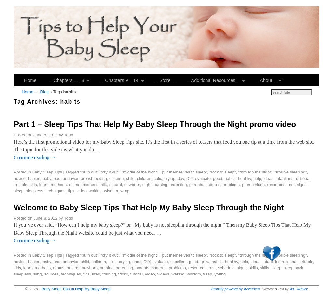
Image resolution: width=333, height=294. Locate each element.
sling (37, 274)
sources (51, 274)
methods (59, 184)
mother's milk (95, 184)
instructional (299, 178)
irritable (20, 184)
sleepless (34, 190)
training (109, 274)
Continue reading (35, 157)
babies (34, 178)
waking (95, 190)
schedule (226, 267)
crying (169, 178)
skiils (253, 267)
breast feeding (94, 178)
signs (302, 184)
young (220, 274)
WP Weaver (298, 289)
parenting (178, 184)
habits (230, 178)
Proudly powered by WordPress (235, 289)
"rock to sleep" (222, 172)
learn (43, 184)
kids (33, 184)
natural (115, 184)
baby (47, 178)
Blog (44, 91)
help (257, 178)
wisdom (111, 190)
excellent (178, 261)
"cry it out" (109, 172)
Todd (68, 135)
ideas (268, 178)
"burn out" (89, 172)
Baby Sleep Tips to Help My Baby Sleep (76, 289)
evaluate (203, 178)
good (217, 178)
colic (158, 178)
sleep (18, 190)
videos (163, 274)
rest (290, 184)
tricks (123, 274)
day (181, 178)
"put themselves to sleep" (184, 172)
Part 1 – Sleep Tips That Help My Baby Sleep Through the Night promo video (155, 124)
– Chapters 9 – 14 (119, 82)
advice (20, 178)
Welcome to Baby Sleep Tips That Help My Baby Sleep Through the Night (149, 207)
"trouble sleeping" (290, 172)
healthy (244, 178)
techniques (56, 190)
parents (196, 184)
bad (56, 178)
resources (276, 184)
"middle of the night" (140, 172)
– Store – (164, 80)
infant (281, 178)
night (147, 184)
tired (96, 274)
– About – (266, 82)
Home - (29, 91)
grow (205, 261)
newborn (132, 184)
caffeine (116, 178)
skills (264, 267)
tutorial (136, 274)
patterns (212, 184)
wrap (124, 190)
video (82, 190)
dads (136, 261)
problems (231, 184)
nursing (160, 184)
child (130, 178)
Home (30, 80)
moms (74, 184)
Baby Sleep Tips (47, 172)
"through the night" (255, 172)
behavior (70, 178)
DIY (189, 178)
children (144, 178)
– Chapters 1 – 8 (66, 82)
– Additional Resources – (213, 82)
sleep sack (293, 267)
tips (71, 190)
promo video (253, 184)
